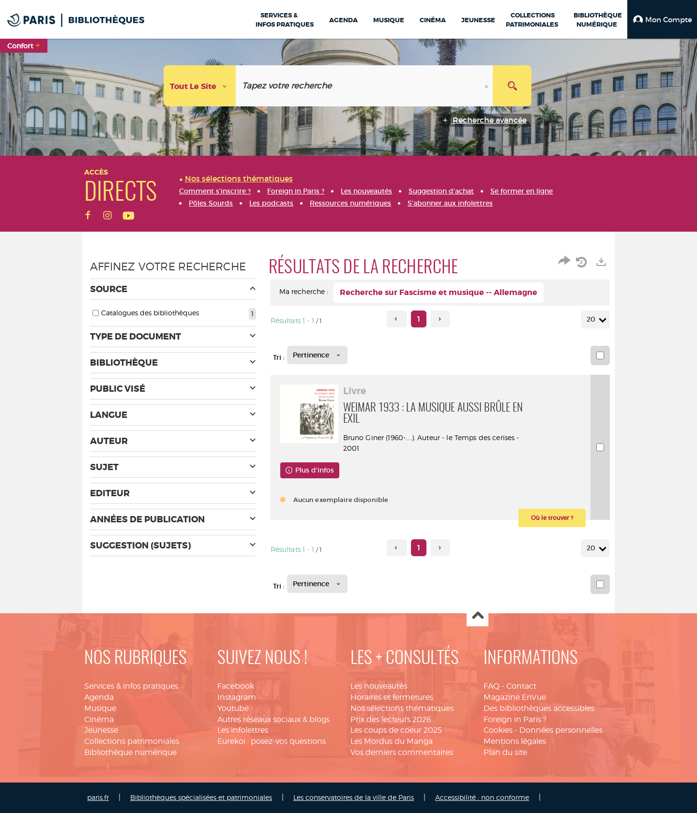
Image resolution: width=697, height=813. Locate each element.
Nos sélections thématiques (402, 708)
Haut (477, 616)
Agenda (99, 697)
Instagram (236, 697)
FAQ (492, 686)
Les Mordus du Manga (391, 741)
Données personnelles (561, 730)
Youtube (233, 708)
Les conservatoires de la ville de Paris (353, 797)
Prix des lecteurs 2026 (390, 719)
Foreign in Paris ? (515, 719)
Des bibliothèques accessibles (539, 708)
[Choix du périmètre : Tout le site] (200, 85)
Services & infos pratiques (131, 686)
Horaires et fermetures (391, 697)
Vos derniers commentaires (401, 752)
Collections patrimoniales (131, 741)
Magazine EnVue (515, 697)
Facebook (235, 686)
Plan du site (505, 752)
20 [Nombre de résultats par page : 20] (592, 319)
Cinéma (99, 719)
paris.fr (98, 797)
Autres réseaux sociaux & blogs (273, 719)
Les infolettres (242, 730)
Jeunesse (101, 730)
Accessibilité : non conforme (482, 797)
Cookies (498, 730)
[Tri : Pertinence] (317, 355)
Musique (100, 708)
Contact (521, 686)
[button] (662, 19)
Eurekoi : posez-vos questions (271, 741)
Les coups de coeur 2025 (396, 730)
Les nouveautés (378, 686)
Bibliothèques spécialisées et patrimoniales (201, 797)
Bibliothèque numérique (130, 752)
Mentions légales (515, 741)
